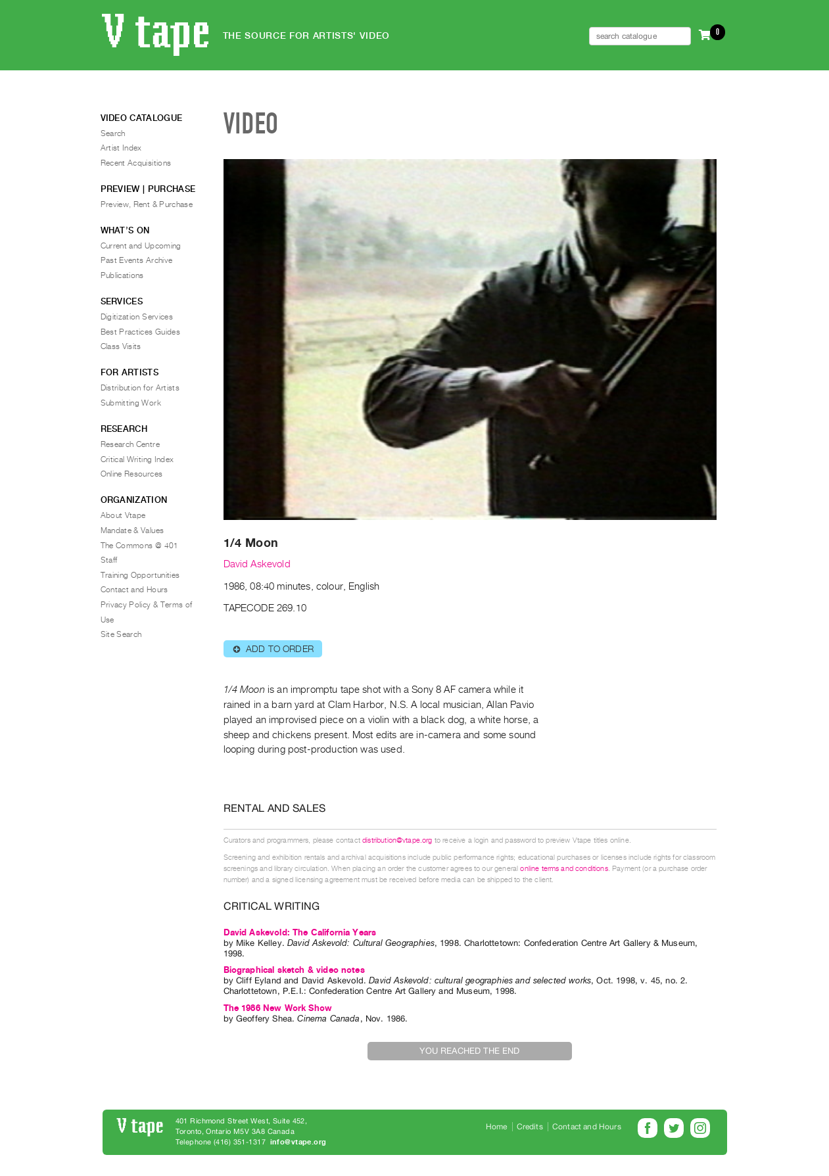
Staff (109, 560)
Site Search (121, 634)
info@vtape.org (298, 1142)
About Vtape (123, 515)
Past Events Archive (137, 260)
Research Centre (130, 444)
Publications (122, 275)
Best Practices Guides (141, 332)
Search (113, 133)
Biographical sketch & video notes (294, 970)
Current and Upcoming (141, 245)
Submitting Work (131, 403)
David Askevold (257, 564)
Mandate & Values (132, 530)
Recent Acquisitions (136, 163)
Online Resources (132, 474)
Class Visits (121, 346)
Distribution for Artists (140, 387)
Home (497, 1126)
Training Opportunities (140, 575)
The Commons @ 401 (140, 545)
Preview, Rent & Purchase (147, 204)
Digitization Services (137, 316)
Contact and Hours (134, 589)
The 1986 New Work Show (278, 1008)
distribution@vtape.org (397, 840)
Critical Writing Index (137, 459)
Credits (530, 1126)
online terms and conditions (563, 868)
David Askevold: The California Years (300, 932)
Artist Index (121, 148)
